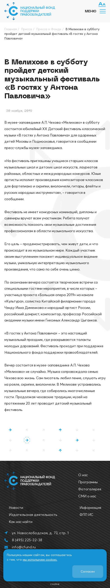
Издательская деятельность (33, 514)
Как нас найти (20, 521)
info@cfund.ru (24, 547)
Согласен (88, 571)
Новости (16, 507)
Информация (90, 507)
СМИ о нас (87, 496)
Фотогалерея (89, 489)
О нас (83, 475)
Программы (88, 482)
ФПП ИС (86, 514)
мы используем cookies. (40, 560)
